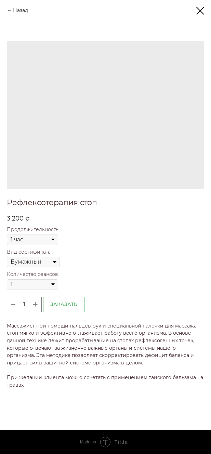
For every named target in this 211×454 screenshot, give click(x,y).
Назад (20, 10)
